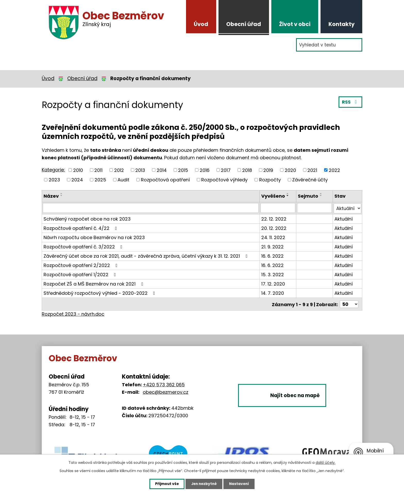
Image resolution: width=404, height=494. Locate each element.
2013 (140, 170)
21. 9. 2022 (273, 246)
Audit (123, 180)
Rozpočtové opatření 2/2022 (82, 265)
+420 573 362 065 (164, 384)
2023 (54, 180)
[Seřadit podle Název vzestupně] (61, 193)
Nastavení (241, 483)
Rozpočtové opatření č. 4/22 (81, 227)
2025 (100, 180)
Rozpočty (270, 180)
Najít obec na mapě (297, 400)
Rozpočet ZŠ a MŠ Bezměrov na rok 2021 (94, 283)
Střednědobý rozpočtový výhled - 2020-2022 (100, 292)
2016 (204, 170)
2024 (77, 180)
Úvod (201, 24)
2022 (334, 170)
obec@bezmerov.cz (165, 391)
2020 (290, 170)
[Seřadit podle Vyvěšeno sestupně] (288, 196)
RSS (350, 102)
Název (51, 196)
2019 (268, 170)
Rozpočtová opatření (165, 180)
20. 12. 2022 (274, 227)
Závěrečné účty (310, 180)
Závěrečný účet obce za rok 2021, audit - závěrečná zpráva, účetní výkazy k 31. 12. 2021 (146, 255)
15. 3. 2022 (273, 274)
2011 (98, 170)
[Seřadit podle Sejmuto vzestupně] (321, 193)
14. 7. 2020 (273, 292)
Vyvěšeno (273, 196)
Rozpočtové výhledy (224, 180)
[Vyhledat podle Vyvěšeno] (278, 208)
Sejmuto (308, 196)
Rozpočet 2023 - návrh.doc (73, 313)
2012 (119, 170)
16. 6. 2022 (273, 255)
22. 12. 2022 (274, 218)
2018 (247, 170)
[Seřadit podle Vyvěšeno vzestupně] (288, 193)
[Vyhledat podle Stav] (347, 208)
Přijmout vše (165, 483)
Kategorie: (53, 169)
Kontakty (342, 24)
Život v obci (294, 24)
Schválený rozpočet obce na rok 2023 (87, 218)
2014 (162, 170)
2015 (183, 170)
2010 (78, 170)
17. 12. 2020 (273, 283)
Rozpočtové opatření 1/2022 (81, 274)
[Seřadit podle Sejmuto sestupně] (321, 196)
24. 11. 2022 (273, 237)
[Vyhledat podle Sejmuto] (314, 208)
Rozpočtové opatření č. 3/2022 (84, 246)
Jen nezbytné (203, 483)
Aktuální (343, 218)
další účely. (325, 462)
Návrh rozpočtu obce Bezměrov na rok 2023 (94, 237)
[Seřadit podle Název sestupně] (61, 196)
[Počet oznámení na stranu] (349, 303)
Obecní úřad (243, 24)
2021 (312, 170)
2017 (226, 170)
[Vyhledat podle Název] (151, 208)
